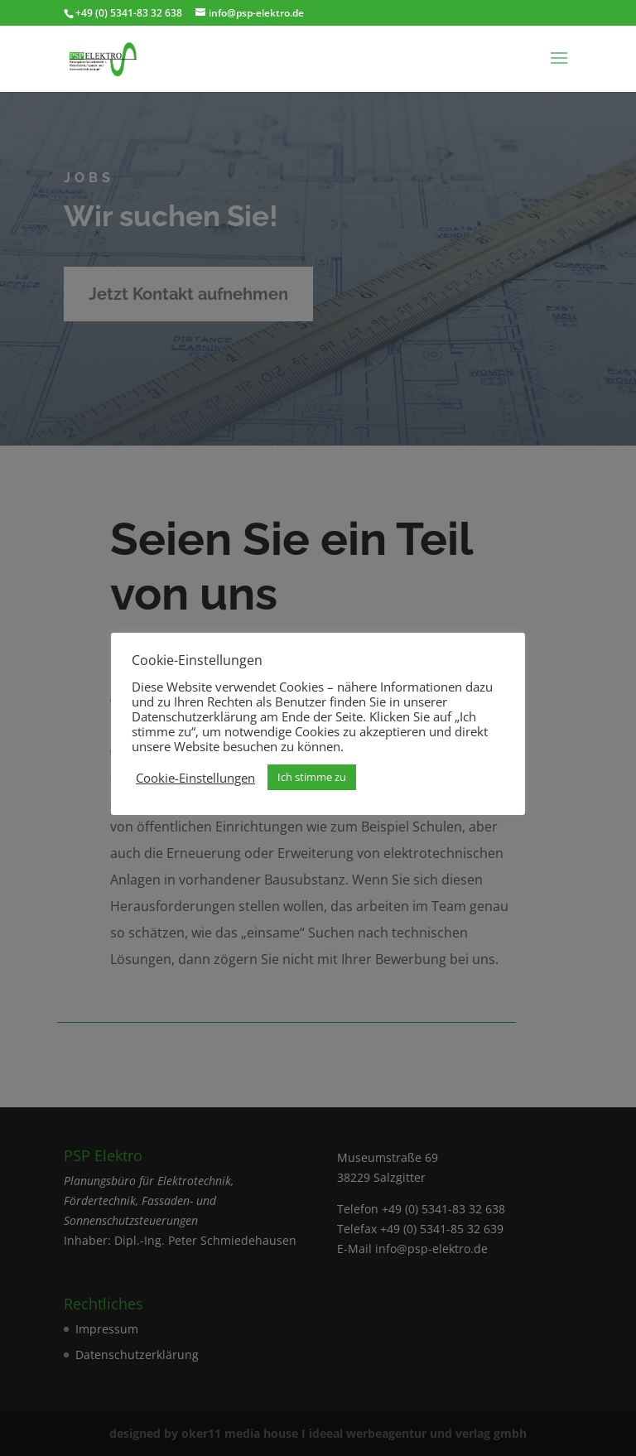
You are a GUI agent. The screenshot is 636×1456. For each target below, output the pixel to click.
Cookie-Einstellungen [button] (195, 777)
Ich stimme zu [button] (311, 776)
